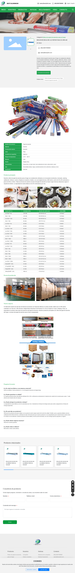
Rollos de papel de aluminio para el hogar (54, 37)
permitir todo (44, 569)
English (68, 3)
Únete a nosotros (27, 557)
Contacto (56, 551)
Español (72, 3)
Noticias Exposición (43, 557)
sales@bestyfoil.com (45, 3)
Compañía (25, 554)
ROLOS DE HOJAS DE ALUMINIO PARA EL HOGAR (11, 463)
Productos (11, 551)
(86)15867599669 (58, 3)
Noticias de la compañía (44, 554)
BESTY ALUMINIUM (12, 3)
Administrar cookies (31, 569)
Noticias (40, 551)
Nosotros (25, 551)
